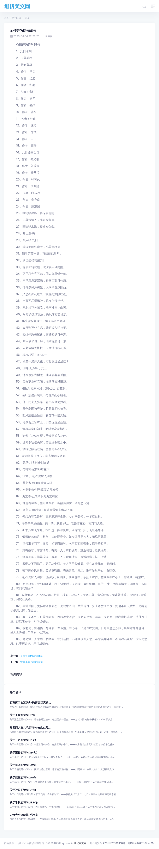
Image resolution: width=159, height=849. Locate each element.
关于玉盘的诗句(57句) (23, 715)
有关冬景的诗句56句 (31, 655)
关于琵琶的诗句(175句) (23, 777)
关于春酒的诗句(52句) (23, 764)
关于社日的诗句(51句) (23, 789)
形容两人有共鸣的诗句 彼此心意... (30, 727)
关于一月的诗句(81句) (23, 740)
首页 (6, 17)
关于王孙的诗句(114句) (23, 752)
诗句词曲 (16, 17)
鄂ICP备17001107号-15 (141, 843)
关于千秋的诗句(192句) (24, 802)
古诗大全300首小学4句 (24, 814)
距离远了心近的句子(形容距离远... (30, 702)
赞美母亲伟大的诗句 (31, 662)
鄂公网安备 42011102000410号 (107, 843)
